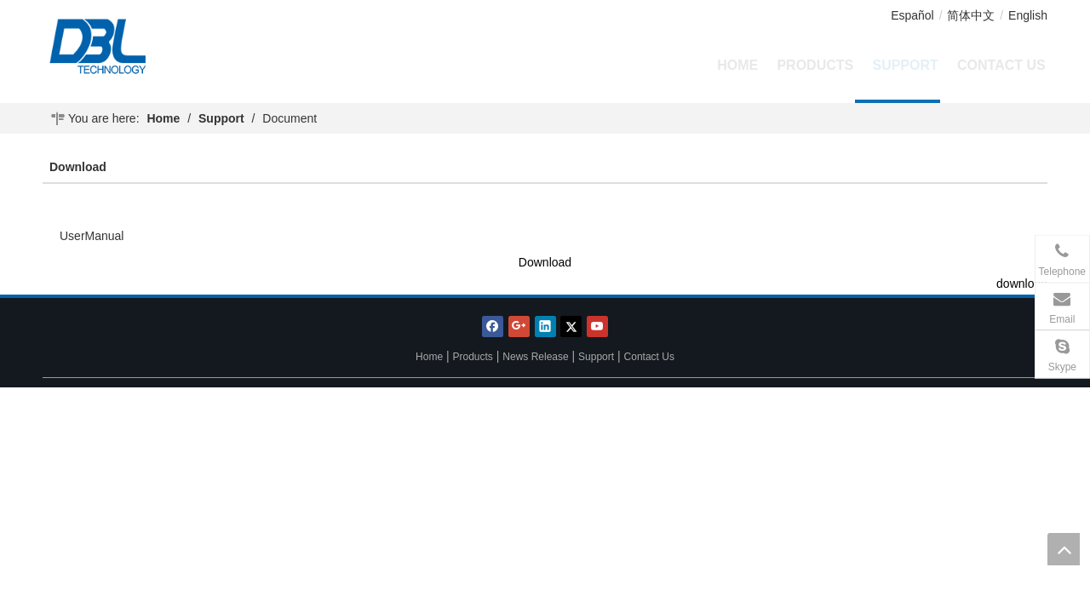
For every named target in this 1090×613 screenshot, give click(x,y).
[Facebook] (492, 326)
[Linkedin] (545, 326)
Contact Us (649, 357)
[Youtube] (597, 326)
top (1063, 549)
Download (545, 262)
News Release (535, 357)
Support (596, 357)
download (1021, 283)
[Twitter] (571, 326)
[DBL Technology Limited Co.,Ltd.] (137, 47)
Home (429, 357)
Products (473, 357)
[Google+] (519, 326)
